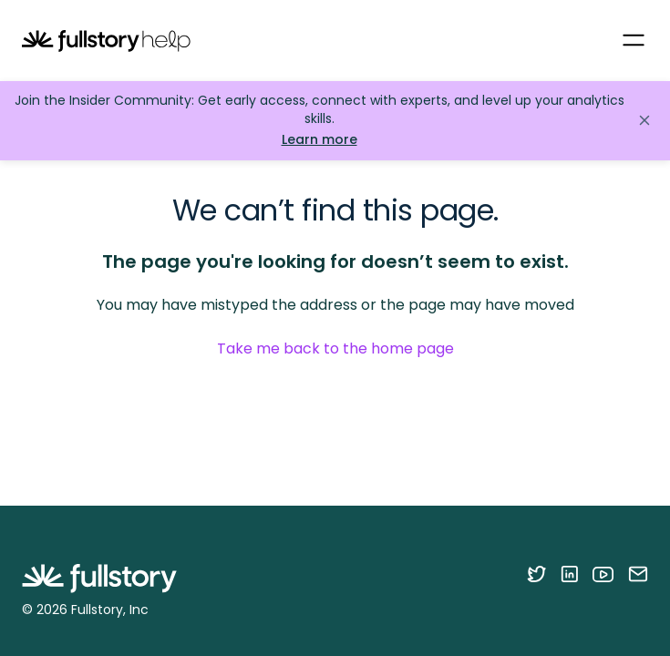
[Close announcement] (644, 120)
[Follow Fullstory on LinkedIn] (569, 574)
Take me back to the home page (335, 348)
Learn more (319, 140)
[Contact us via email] (638, 574)
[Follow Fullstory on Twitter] (536, 574)
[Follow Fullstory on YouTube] (603, 574)
